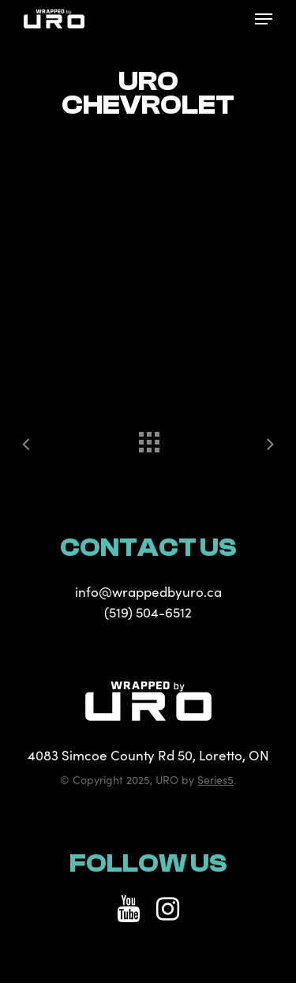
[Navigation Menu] (263, 19)
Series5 (215, 779)
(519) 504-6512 (148, 611)
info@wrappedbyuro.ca (148, 591)
